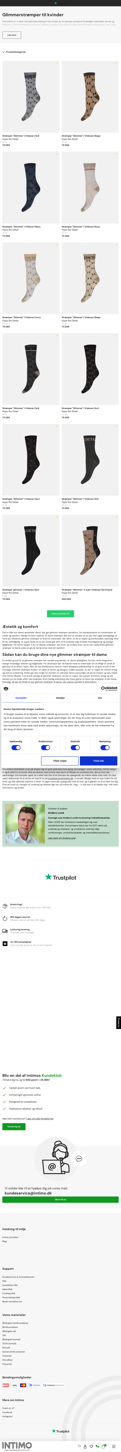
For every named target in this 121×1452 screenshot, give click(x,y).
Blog (4, 1241)
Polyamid (7, 1364)
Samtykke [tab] (21, 698)
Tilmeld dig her (14, 1126)
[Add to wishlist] (57, 63)
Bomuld (6, 1347)
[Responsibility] (97, 1446)
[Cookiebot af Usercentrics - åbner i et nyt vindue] (103, 688)
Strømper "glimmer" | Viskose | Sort (20, 589)
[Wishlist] (91, 1446)
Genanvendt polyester (13, 1351)
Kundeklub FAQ (10, 1285)
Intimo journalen (10, 1237)
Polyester (7, 1355)
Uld (4, 1335)
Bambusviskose (10, 1327)
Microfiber (7, 1359)
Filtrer (118, 1023)
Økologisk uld (9, 1331)
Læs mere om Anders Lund (61, 838)
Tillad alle (98, 760)
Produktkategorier (14, 51)
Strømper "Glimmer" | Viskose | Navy (21, 226)
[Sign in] (85, 1446)
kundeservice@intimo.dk (60, 778)
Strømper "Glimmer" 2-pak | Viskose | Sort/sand (87, 589)
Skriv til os (60, 1199)
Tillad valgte (60, 760)
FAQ (4, 1281)
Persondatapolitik (11, 1297)
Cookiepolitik (8, 1293)
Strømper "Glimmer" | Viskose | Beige (81, 135)
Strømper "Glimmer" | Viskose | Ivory (21, 317)
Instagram (7, 1416)
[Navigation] (114, 1446)
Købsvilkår (7, 1289)
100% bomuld (9, 1343)
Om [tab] (100, 698)
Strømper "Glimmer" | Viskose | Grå (20, 135)
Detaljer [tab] (60, 698)
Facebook (7, 1412)
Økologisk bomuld (11, 1339)
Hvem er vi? (8, 1408)
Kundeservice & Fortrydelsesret (18, 1277)
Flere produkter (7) (60, 613)
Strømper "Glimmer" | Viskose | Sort (80, 408)
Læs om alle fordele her (40, 1118)
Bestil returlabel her (12, 1301)
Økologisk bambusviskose (15, 1323)
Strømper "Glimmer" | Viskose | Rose (81, 226)
